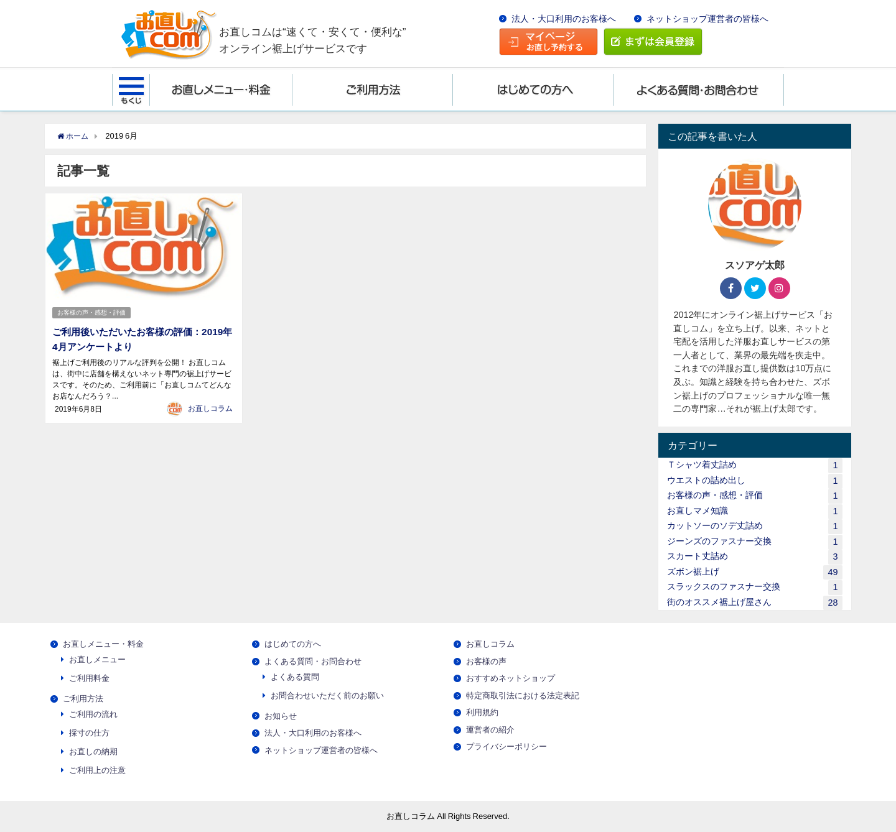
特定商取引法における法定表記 (522, 695)
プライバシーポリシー (506, 746)
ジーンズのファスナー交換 (754, 542)
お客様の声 (486, 661)
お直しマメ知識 (754, 511)
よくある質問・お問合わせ (313, 661)
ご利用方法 (83, 699)
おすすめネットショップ (510, 678)
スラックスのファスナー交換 (754, 587)
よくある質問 (295, 677)
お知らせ (280, 716)
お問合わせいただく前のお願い (327, 695)
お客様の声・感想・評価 (92, 312)
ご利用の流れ (93, 714)
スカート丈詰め (754, 557)
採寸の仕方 (89, 733)
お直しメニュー (97, 659)
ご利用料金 (89, 678)
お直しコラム (210, 407)
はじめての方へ (292, 644)
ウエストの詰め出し (754, 481)
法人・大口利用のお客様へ (563, 19)
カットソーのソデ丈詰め (754, 526)
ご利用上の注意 (97, 770)
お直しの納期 (93, 751)
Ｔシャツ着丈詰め (754, 465)
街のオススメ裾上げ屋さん (754, 603)
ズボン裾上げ (754, 572)
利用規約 (482, 712)
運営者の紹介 (490, 730)
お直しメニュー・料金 (103, 644)
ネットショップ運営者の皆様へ (707, 19)
